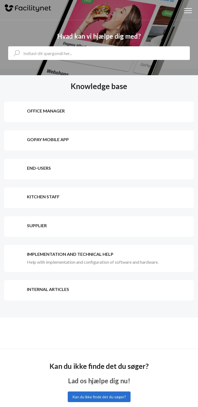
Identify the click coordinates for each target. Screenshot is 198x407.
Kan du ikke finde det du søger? (99, 396)
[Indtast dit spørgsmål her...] (99, 53)
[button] (188, 10)
